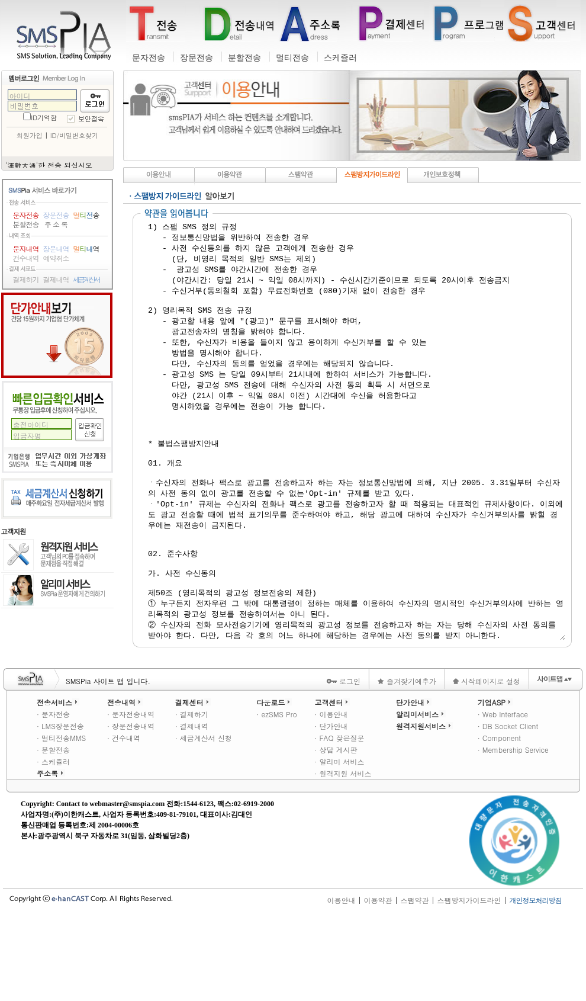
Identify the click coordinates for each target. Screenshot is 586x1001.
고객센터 (332, 786)
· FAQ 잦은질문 (339, 821)
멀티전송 (292, 57)
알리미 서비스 (57, 590)
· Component (499, 821)
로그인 (343, 764)
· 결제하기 (191, 798)
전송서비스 (58, 786)
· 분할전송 (53, 833)
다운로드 (274, 786)
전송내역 (125, 786)
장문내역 (56, 249)
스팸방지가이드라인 (469, 983)
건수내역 (26, 258)
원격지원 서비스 (57, 555)
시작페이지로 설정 (486, 764)
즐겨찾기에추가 (406, 764)
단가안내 (56, 335)
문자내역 (26, 249)
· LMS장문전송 (60, 809)
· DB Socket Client (508, 809)
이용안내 (341, 983)
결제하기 (26, 279)
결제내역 (56, 279)
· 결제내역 (191, 809)
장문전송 (196, 57)
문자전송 (148, 57)
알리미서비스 (421, 798)
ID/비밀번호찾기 (74, 135)
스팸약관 (414, 983)
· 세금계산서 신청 (203, 821)
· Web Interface (503, 798)
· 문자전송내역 (130, 798)
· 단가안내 (330, 809)
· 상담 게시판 (335, 833)
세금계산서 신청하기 (56, 498)
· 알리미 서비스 (339, 845)
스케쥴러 (340, 57)
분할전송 (244, 57)
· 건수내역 (123, 821)
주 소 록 (55, 224)
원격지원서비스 (424, 809)
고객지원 (13, 531)
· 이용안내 (330, 798)
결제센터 (193, 786)
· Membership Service (513, 833)
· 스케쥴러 (53, 845)
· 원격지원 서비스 (342, 857)
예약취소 (56, 258)
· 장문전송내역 (130, 809)
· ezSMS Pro (276, 798)
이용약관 (377, 983)
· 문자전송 (53, 798)
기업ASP (495, 786)
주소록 (51, 857)
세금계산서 (86, 279)
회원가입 (30, 135)
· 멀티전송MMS (61, 821)
